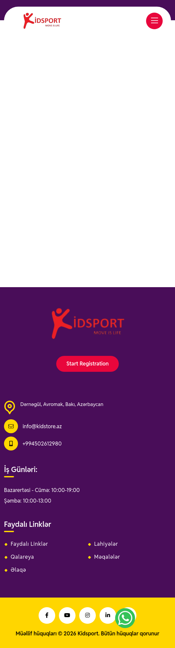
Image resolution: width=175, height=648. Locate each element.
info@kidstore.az (42, 426)
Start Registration (87, 363)
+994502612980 (42, 443)
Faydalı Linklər (29, 544)
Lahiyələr (106, 544)
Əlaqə (18, 570)
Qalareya (22, 557)
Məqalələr (107, 557)
